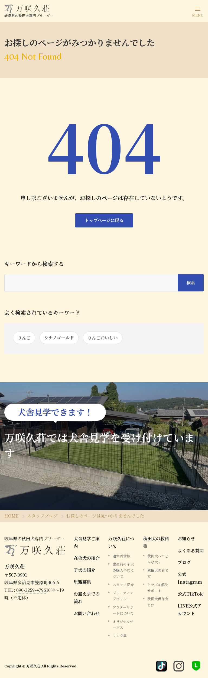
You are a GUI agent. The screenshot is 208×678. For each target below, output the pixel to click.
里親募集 (82, 582)
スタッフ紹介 (123, 584)
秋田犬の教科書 (156, 542)
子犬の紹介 (84, 570)
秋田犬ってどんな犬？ (157, 558)
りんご (24, 338)
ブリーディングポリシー (123, 595)
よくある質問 (191, 550)
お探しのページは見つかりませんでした (105, 516)
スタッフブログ (42, 516)
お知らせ (186, 538)
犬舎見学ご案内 (87, 542)
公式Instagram (190, 578)
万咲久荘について (121, 542)
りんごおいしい (102, 338)
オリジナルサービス (123, 624)
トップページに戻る (104, 220)
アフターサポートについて (123, 610)
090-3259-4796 (31, 590)
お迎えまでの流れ (87, 598)
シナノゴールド (59, 338)
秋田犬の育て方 (157, 573)
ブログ (184, 562)
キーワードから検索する (34, 264)
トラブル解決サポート (157, 587)
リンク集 (120, 635)
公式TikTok (190, 594)
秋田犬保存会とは (157, 601)
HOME (11, 516)
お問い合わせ (87, 613)
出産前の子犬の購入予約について (123, 570)
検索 (190, 282)
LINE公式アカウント (190, 609)
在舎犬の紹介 (87, 558)
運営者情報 (121, 555)
